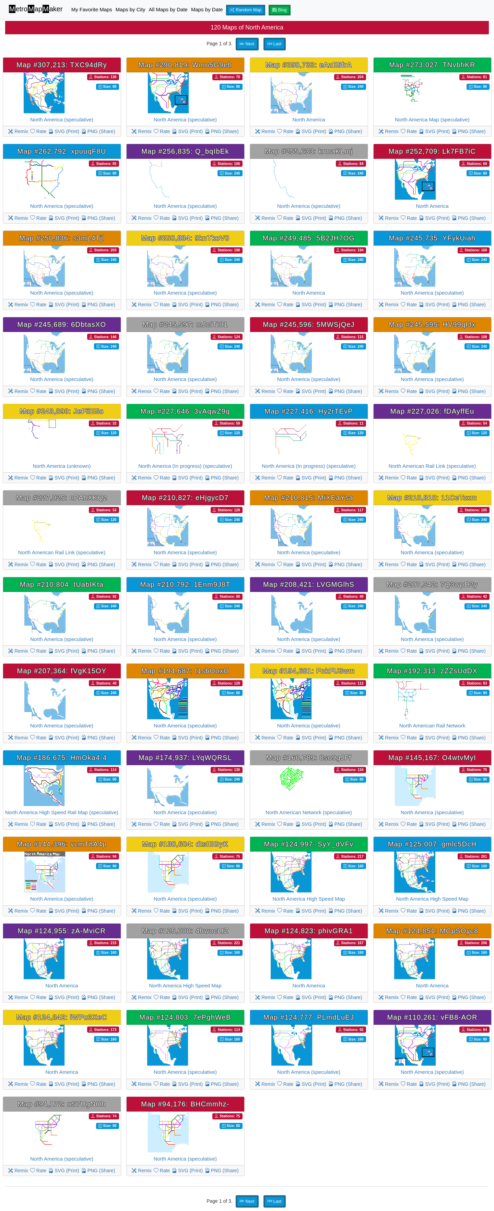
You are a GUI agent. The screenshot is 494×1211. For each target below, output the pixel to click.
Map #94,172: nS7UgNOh (62, 1104)
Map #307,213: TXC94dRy (61, 65)
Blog (279, 10)
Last (274, 43)
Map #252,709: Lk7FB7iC (432, 151)
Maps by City (130, 9)
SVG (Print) (63, 131)
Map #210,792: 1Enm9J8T (185, 584)
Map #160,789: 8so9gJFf (309, 757)
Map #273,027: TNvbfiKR (432, 65)
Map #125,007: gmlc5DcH (432, 844)
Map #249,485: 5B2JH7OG (309, 238)
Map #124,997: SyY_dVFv (309, 844)
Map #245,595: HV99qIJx (432, 324)
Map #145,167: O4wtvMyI (432, 757)
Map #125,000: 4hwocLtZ (185, 931)
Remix (18, 131)
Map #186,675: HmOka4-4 (61, 757)
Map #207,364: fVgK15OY (62, 671)
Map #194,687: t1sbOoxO (185, 671)
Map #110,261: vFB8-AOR (432, 1017)
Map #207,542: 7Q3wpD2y (432, 584)
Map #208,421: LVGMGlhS (308, 584)
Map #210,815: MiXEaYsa (308, 497)
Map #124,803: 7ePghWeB (185, 1017)
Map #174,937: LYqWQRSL (185, 757)
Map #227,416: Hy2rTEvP (308, 411)
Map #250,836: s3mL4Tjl (61, 238)
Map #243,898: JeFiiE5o (62, 411)
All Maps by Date (168, 9)
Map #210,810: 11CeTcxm (432, 497)
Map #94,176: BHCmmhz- (185, 1104)
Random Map (245, 10)
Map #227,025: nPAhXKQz (61, 497)
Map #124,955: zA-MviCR (62, 931)
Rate (38, 131)
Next (247, 43)
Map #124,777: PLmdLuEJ (308, 1017)
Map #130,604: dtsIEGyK (185, 844)
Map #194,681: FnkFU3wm (309, 671)
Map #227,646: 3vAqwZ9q (185, 411)
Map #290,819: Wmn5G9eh (185, 65)
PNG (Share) (98, 131)
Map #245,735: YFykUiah (432, 238)
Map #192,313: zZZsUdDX (432, 671)
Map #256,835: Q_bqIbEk (185, 151)
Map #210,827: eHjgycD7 (185, 497)
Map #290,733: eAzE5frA (309, 65)
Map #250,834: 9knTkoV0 (185, 238)
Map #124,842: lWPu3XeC (61, 1017)
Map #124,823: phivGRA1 (308, 931)
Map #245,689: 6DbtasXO (61, 324)
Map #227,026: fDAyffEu (432, 411)
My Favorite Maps (91, 9)
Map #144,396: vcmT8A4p (62, 844)
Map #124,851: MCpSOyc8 (432, 931)
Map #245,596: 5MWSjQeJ (309, 324)
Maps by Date (207, 9)
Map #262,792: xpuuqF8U (61, 151)
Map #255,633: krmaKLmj (309, 151)
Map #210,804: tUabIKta (62, 584)
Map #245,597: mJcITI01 (185, 324)
